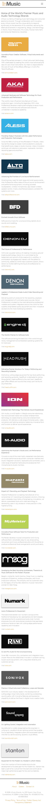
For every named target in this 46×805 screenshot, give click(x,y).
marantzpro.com (11, 509)
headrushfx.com (10, 387)
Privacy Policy (10, 800)
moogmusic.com (11, 588)
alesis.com (8, 154)
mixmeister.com (10, 548)
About (14, 786)
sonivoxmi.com (10, 702)
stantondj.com (10, 774)
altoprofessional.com (12, 194)
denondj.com (9, 269)
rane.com (8, 665)
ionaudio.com (9, 428)
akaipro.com (9, 113)
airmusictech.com (11, 72)
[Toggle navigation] (42, 3)
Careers (21, 786)
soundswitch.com (11, 738)
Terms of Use (21, 800)
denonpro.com (10, 312)
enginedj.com (9, 346)
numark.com (9, 629)
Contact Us (30, 786)
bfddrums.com (10, 226)
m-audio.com (9, 468)
